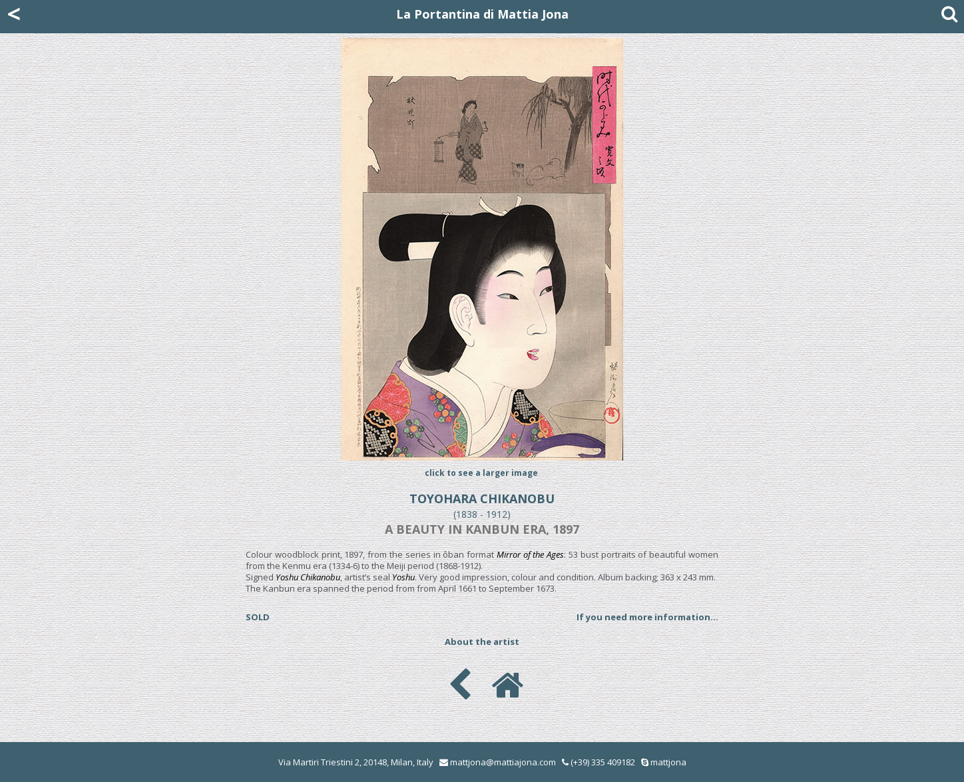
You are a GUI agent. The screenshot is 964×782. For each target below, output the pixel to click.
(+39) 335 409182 (598, 762)
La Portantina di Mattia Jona (482, 14)
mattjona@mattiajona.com (503, 762)
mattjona (668, 762)
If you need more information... (647, 617)
